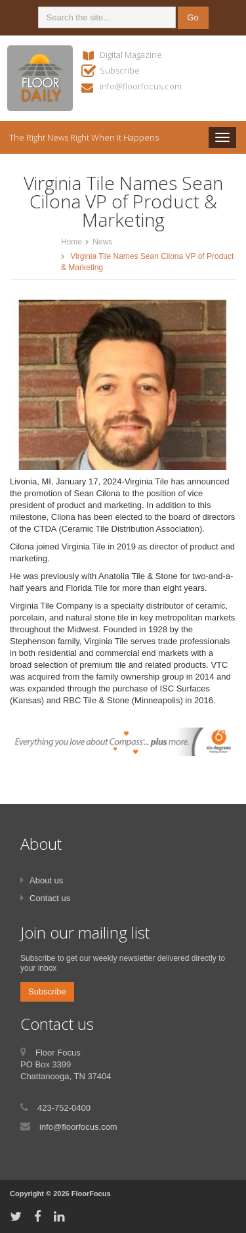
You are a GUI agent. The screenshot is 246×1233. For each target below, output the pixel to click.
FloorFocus (91, 1194)
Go (192, 17)
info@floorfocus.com (141, 86)
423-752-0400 (64, 1108)
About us (46, 880)
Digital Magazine (131, 54)
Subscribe (120, 70)
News (102, 241)
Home (71, 241)
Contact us (50, 898)
